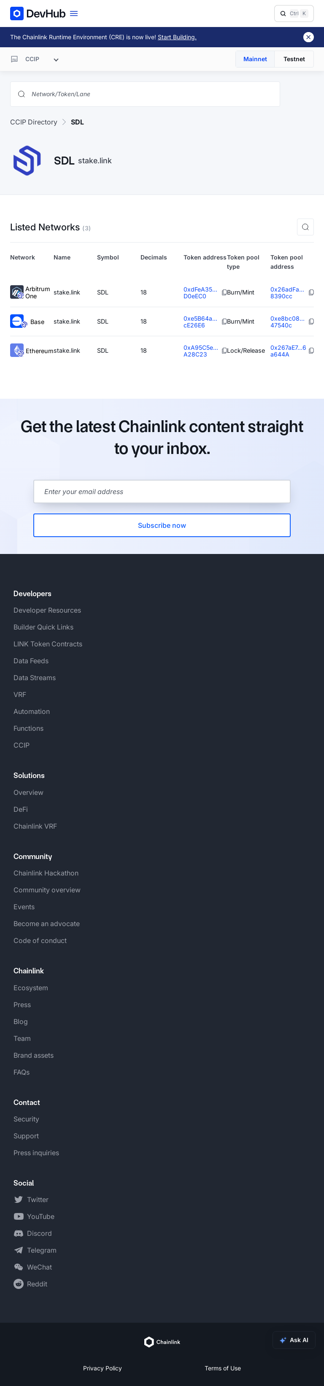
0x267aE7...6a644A (288, 351)
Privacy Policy (102, 1368)
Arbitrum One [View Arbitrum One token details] (30, 292)
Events (24, 906)
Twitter (38, 1199)
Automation (32, 711)
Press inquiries (36, 1152)
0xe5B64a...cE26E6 (200, 322)
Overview (28, 792)
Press (22, 1004)
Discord (39, 1233)
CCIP (22, 745)
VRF (20, 694)
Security (26, 1119)
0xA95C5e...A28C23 (201, 351)
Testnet (294, 58)
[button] (305, 227)
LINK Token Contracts (48, 644)
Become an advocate (47, 923)
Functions (28, 728)
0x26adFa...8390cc (287, 293)
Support (26, 1136)
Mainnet (255, 58)
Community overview (47, 890)
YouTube (40, 1216)
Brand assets (34, 1055)
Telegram (42, 1250)
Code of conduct (40, 940)
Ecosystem (31, 987)
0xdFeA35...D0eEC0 (200, 293)
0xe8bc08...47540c (287, 322)
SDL (77, 122)
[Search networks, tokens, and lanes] (152, 94)
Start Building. (177, 37)
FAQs (22, 1072)
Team (22, 1038)
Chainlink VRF (35, 826)
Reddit (37, 1284)
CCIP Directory (33, 122)
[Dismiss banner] (308, 37)
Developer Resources (47, 610)
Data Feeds (31, 661)
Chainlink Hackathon (46, 873)
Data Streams (35, 677)
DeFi (21, 809)
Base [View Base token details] (27, 321)
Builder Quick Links (43, 627)
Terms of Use (223, 1368)
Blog (21, 1021)
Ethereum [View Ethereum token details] (32, 350)
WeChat (39, 1267)
